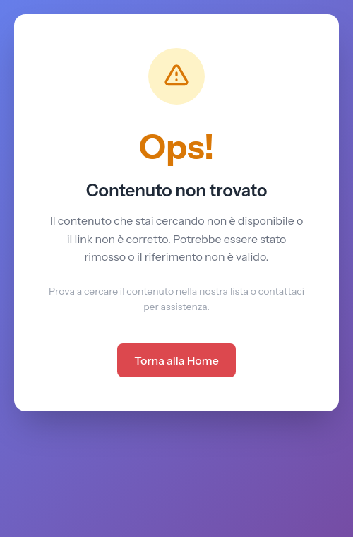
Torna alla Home (176, 360)
